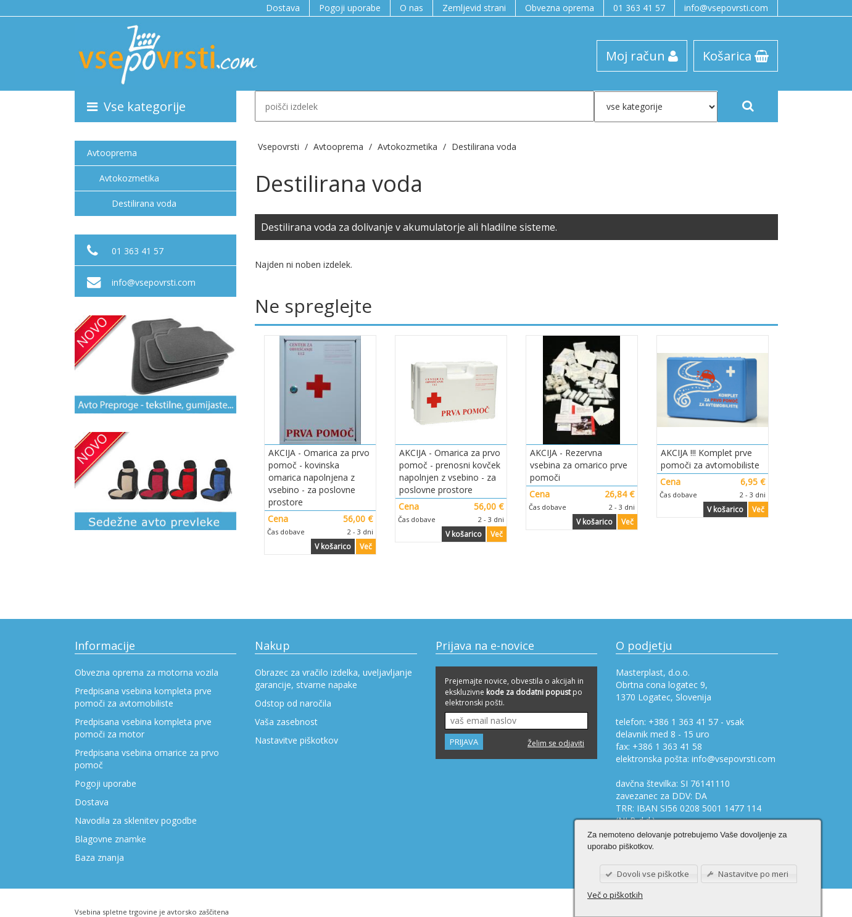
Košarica (736, 55)
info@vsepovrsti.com (726, 8)
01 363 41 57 (639, 8)
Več (366, 546)
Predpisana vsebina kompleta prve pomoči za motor (143, 728)
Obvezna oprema (559, 8)
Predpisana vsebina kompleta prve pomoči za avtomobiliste (143, 697)
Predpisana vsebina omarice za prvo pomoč (147, 759)
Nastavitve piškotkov (296, 740)
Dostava (283, 8)
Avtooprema (112, 153)
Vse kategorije (136, 106)
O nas (411, 8)
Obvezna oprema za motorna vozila (146, 672)
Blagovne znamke (110, 839)
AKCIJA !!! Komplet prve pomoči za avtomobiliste (710, 459)
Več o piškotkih (615, 894)
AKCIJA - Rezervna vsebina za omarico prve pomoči (578, 465)
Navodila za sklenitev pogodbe (136, 820)
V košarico (333, 546)
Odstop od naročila (293, 703)
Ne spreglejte (313, 305)
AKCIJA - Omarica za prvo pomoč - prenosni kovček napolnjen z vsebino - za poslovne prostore (449, 471)
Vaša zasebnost (286, 722)
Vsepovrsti (280, 146)
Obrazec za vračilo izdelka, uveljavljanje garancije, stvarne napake (333, 678)
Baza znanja (99, 857)
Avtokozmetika (129, 178)
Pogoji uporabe (350, 8)
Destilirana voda (484, 146)
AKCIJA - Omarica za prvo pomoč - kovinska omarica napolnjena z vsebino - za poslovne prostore (319, 477)
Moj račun (642, 55)
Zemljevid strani (474, 8)
